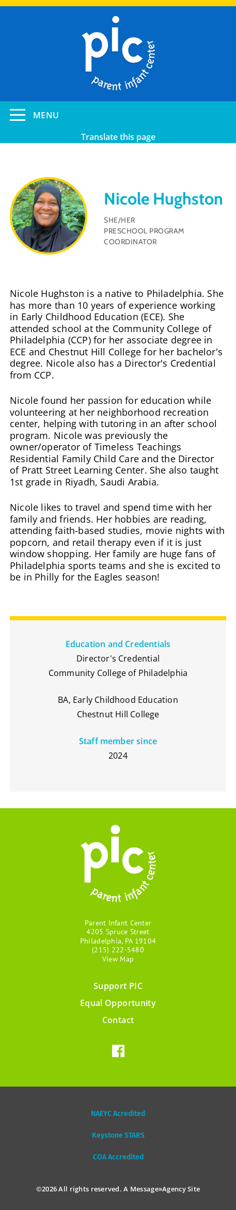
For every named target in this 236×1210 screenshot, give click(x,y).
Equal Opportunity (118, 1003)
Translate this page (118, 137)
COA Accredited (118, 1157)
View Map (118, 959)
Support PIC (118, 986)
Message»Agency (158, 1188)
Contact (118, 1020)
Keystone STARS (118, 1135)
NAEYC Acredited (118, 1113)
